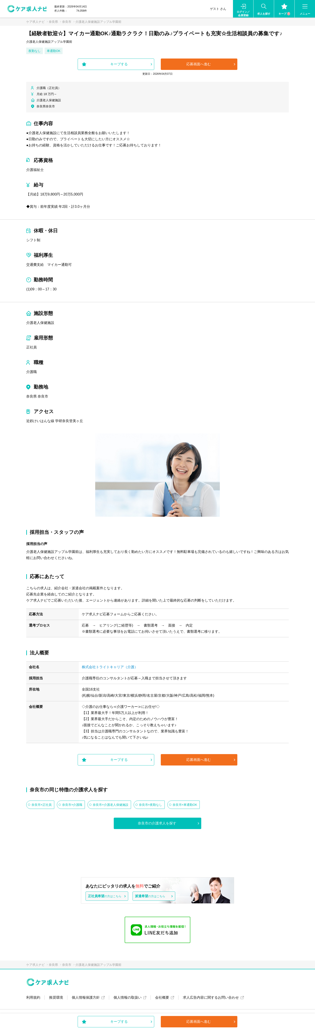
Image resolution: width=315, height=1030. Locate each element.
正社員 (31, 347)
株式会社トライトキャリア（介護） (110, 667)
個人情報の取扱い (128, 997)
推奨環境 (56, 997)
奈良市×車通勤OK (185, 804)
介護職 (31, 372)
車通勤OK (53, 51)
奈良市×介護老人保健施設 (110, 804)
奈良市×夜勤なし (150, 804)
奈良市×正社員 (42, 804)
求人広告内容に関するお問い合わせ (211, 997)
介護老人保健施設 (40, 323)
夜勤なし (34, 51)
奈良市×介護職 (72, 804)
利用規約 (33, 997)
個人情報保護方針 (86, 997)
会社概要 (162, 997)
